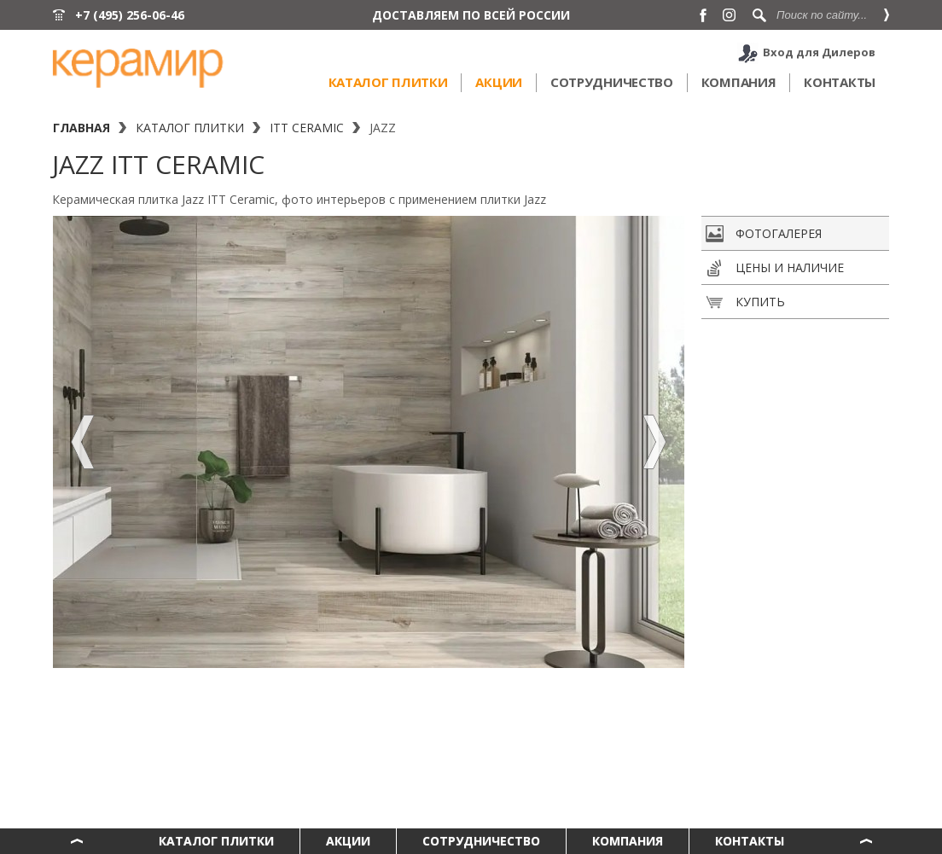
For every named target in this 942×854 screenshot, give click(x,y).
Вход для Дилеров (819, 52)
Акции (498, 81)
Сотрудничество (611, 81)
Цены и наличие (775, 267)
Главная (81, 127)
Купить (745, 302)
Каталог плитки (388, 81)
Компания (738, 81)
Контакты (839, 81)
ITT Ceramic (307, 127)
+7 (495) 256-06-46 (129, 15)
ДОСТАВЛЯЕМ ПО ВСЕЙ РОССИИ (471, 15)
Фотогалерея (764, 233)
